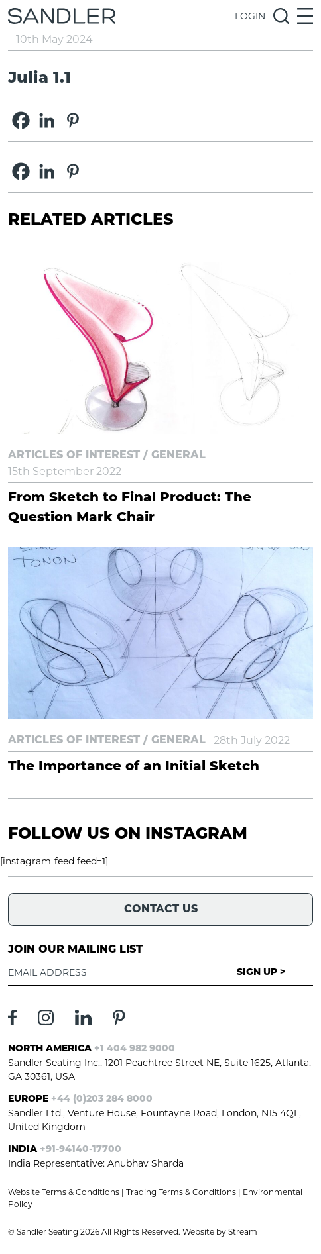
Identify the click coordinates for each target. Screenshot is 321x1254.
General (178, 455)
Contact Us (161, 909)
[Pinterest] (72, 120)
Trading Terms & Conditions (181, 1192)
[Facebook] (20, 120)
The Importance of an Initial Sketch (133, 767)
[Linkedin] (46, 120)
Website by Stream (219, 1232)
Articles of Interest (74, 455)
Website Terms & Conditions (63, 1192)
